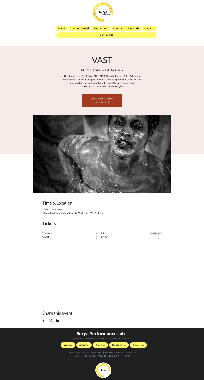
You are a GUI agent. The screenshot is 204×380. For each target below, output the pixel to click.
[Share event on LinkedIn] (57, 320)
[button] (101, 28)
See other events (102, 102)
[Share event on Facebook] (43, 320)
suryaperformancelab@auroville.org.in (107, 355)
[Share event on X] (50, 320)
